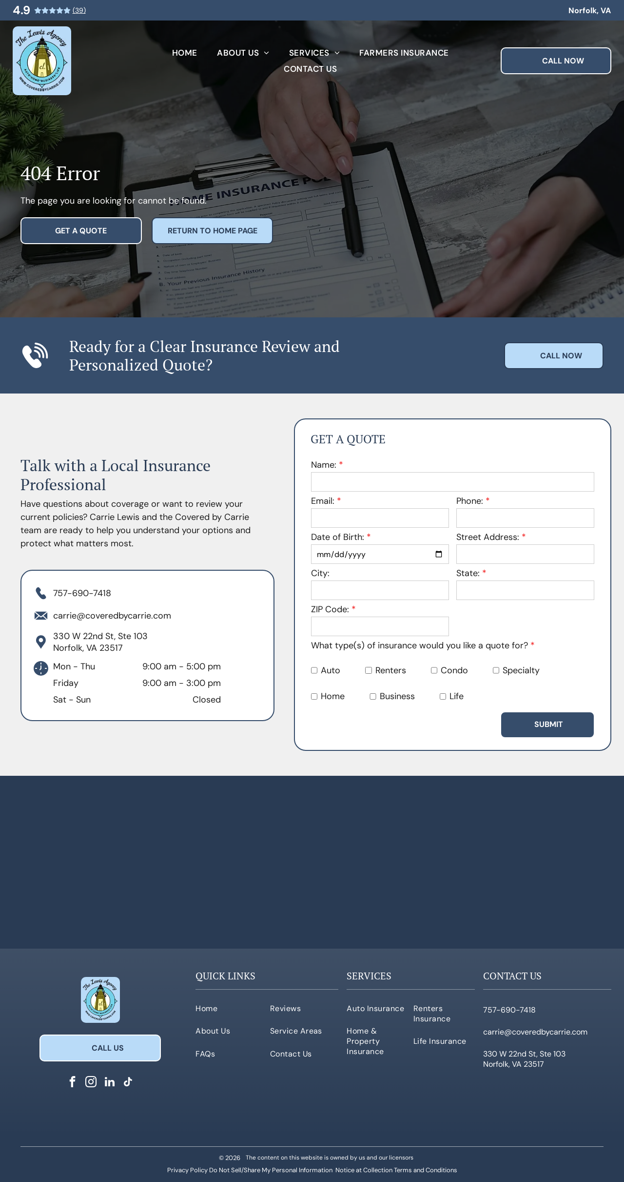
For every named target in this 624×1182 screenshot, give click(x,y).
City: (320, 573)
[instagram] (90, 1083)
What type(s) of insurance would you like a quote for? (419, 645)
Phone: (469, 501)
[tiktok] (127, 1083)
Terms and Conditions (425, 1170)
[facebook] (72, 1083)
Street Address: (487, 537)
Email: (322, 501)
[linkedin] (109, 1083)
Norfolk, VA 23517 (88, 648)
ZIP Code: (330, 609)
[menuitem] (184, 53)
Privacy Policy (187, 1170)
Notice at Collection (363, 1170)
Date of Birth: (337, 537)
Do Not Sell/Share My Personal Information (270, 1170)
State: (468, 573)
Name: (323, 465)
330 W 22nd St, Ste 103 (100, 636)
